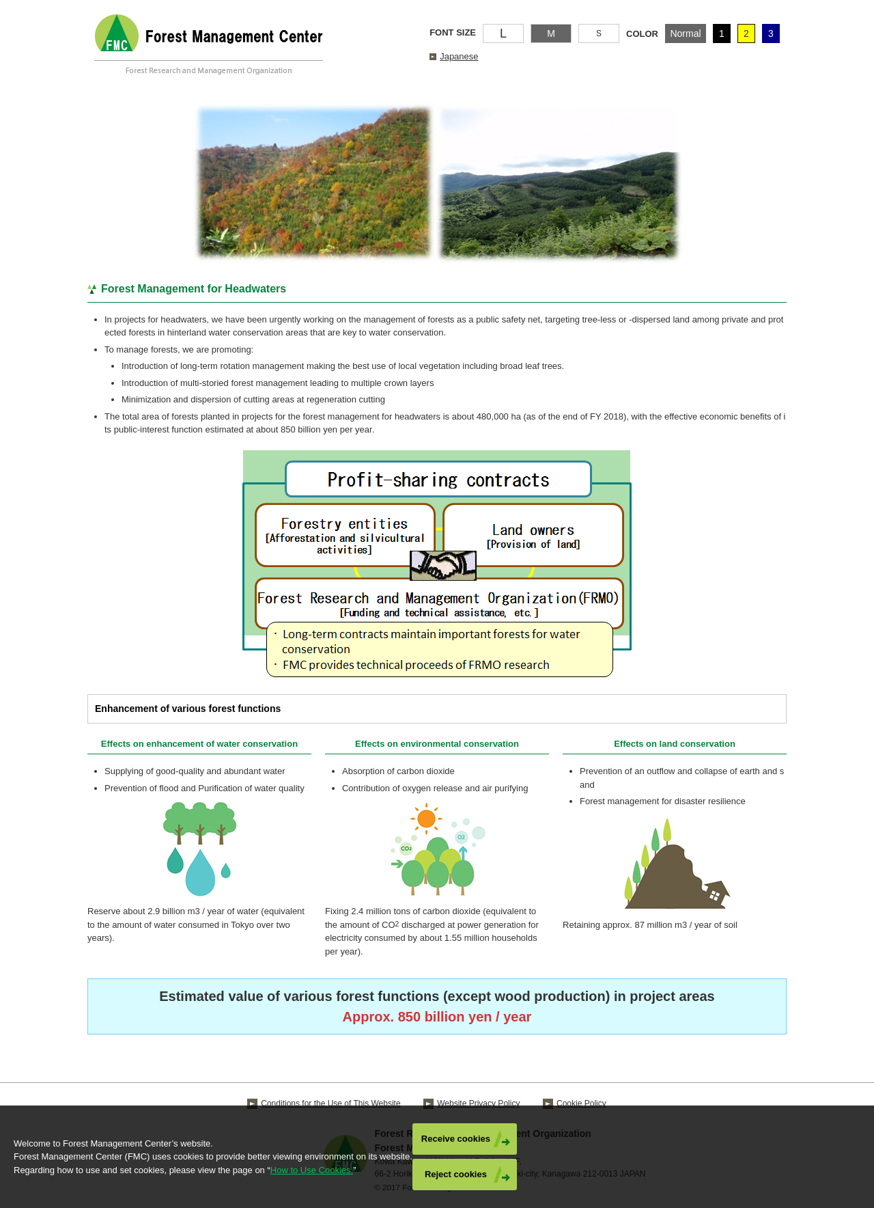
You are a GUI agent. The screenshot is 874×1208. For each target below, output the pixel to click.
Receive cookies (455, 1139)
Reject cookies (456, 1174)
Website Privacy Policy (478, 1103)
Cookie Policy (581, 1103)
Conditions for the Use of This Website (330, 1103)
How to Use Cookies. (311, 1170)
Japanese (459, 56)
